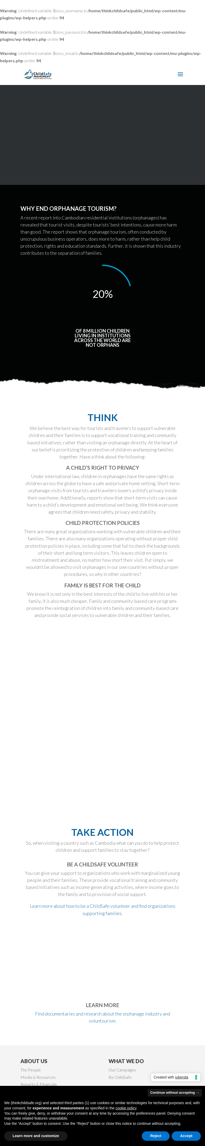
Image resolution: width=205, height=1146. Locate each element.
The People (30, 1069)
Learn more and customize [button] (36, 1136)
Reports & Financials (38, 1084)
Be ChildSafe (120, 1077)
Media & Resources (38, 1077)
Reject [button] (155, 1136)
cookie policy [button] (126, 1108)
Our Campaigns (122, 1069)
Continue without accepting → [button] (174, 1092)
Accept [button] (186, 1136)
